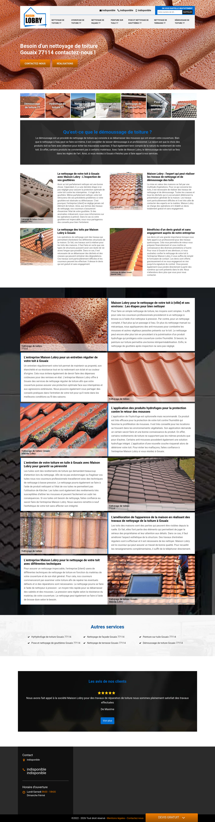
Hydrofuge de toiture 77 (77, 21)
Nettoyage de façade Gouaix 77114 (105, 636)
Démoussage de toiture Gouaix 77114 (163, 643)
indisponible (107, 10)
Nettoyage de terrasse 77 (160, 21)
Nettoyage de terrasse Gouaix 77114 (106, 643)
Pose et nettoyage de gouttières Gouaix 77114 (55, 643)
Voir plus (107, 720)
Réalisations (65, 63)
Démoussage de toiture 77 (182, 21)
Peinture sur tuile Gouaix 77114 (159, 636)
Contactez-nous (35, 63)
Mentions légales (116, 818)
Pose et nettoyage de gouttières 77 (138, 21)
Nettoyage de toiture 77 (58, 21)
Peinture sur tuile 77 (117, 21)
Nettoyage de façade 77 (97, 21)
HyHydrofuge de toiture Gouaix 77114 (51, 636)
